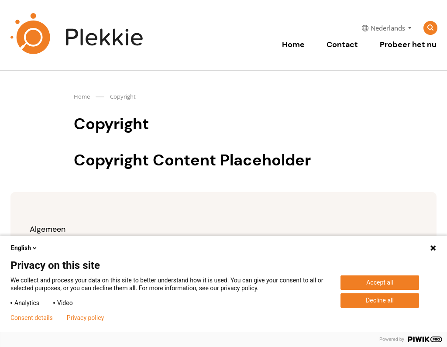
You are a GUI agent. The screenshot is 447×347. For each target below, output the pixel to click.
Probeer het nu (408, 44)
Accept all (379, 282)
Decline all (380, 300)
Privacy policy (85, 317)
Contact (342, 44)
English (24, 247)
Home (293, 44)
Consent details (31, 317)
